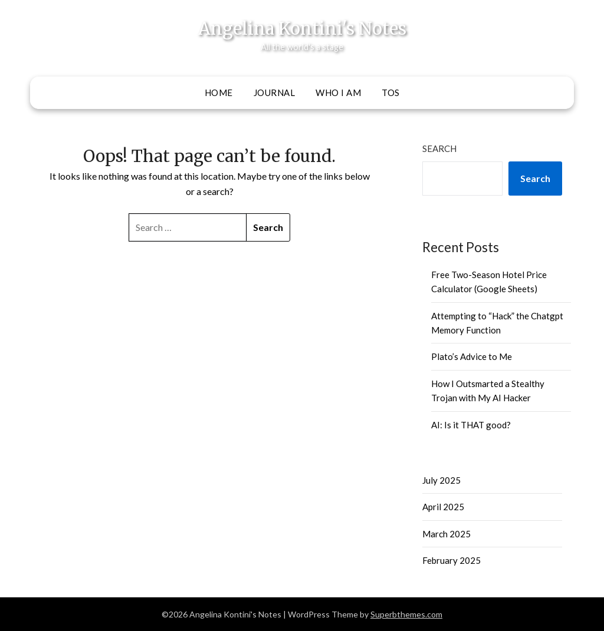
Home (219, 92)
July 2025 (441, 480)
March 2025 (446, 533)
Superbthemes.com (406, 614)
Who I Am (338, 92)
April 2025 (443, 506)
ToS (391, 92)
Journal (275, 92)
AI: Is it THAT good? (471, 424)
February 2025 (451, 560)
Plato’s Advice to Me (471, 356)
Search (439, 148)
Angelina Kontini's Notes (302, 28)
